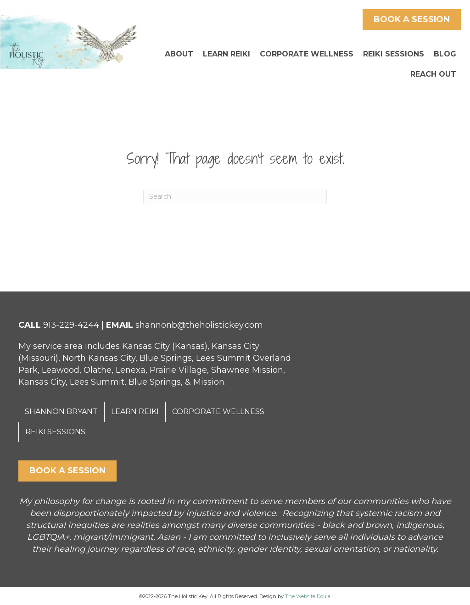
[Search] (235, 196)
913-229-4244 (71, 325)
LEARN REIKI (226, 54)
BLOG (445, 54)
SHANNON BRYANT (61, 411)
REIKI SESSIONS (393, 54)
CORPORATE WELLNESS (306, 54)
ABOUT (179, 54)
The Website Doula (307, 596)
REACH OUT (433, 74)
